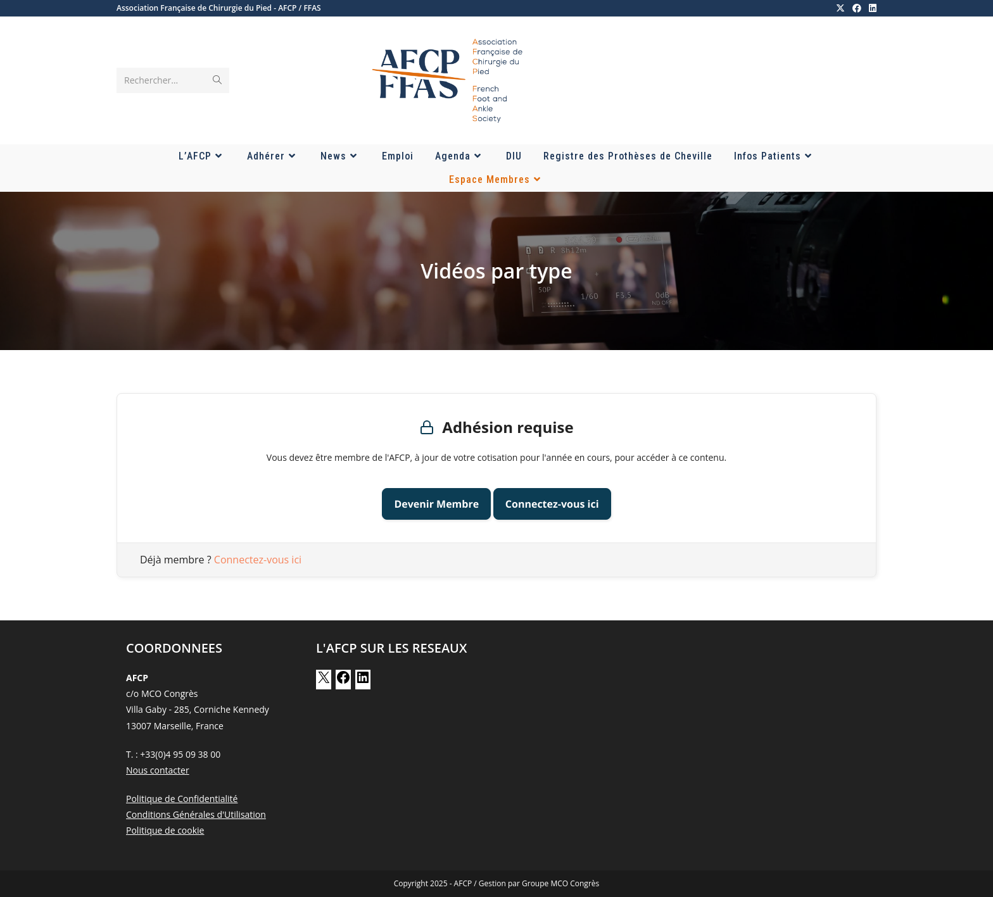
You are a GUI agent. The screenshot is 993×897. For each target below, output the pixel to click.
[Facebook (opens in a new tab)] (857, 8)
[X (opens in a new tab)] (840, 8)
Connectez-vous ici (552, 504)
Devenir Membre (436, 504)
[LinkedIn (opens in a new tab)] (870, 8)
